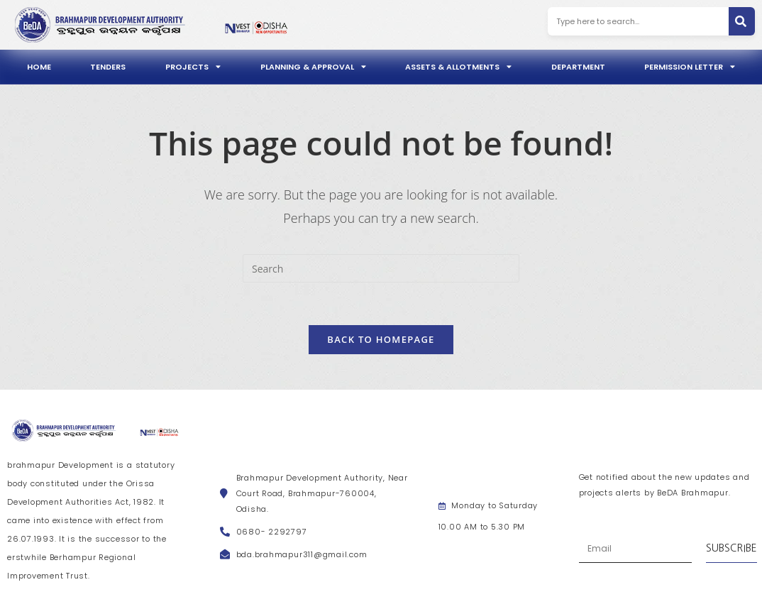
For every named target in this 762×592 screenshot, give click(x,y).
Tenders (108, 66)
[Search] (742, 21)
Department (578, 66)
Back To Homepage (380, 339)
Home (39, 66)
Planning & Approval (313, 67)
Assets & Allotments (458, 67)
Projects (193, 67)
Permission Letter (689, 67)
